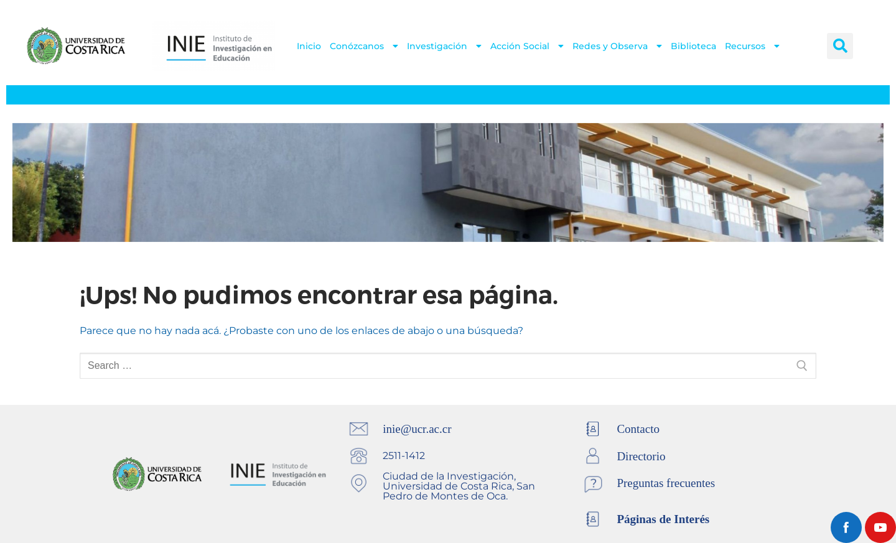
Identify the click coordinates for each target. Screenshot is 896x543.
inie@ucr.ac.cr (417, 428)
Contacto (638, 428)
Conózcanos (364, 46)
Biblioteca (693, 46)
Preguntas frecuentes (666, 483)
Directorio (641, 456)
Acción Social (527, 46)
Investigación (444, 46)
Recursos (752, 46)
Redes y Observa (617, 46)
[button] (840, 46)
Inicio (309, 46)
